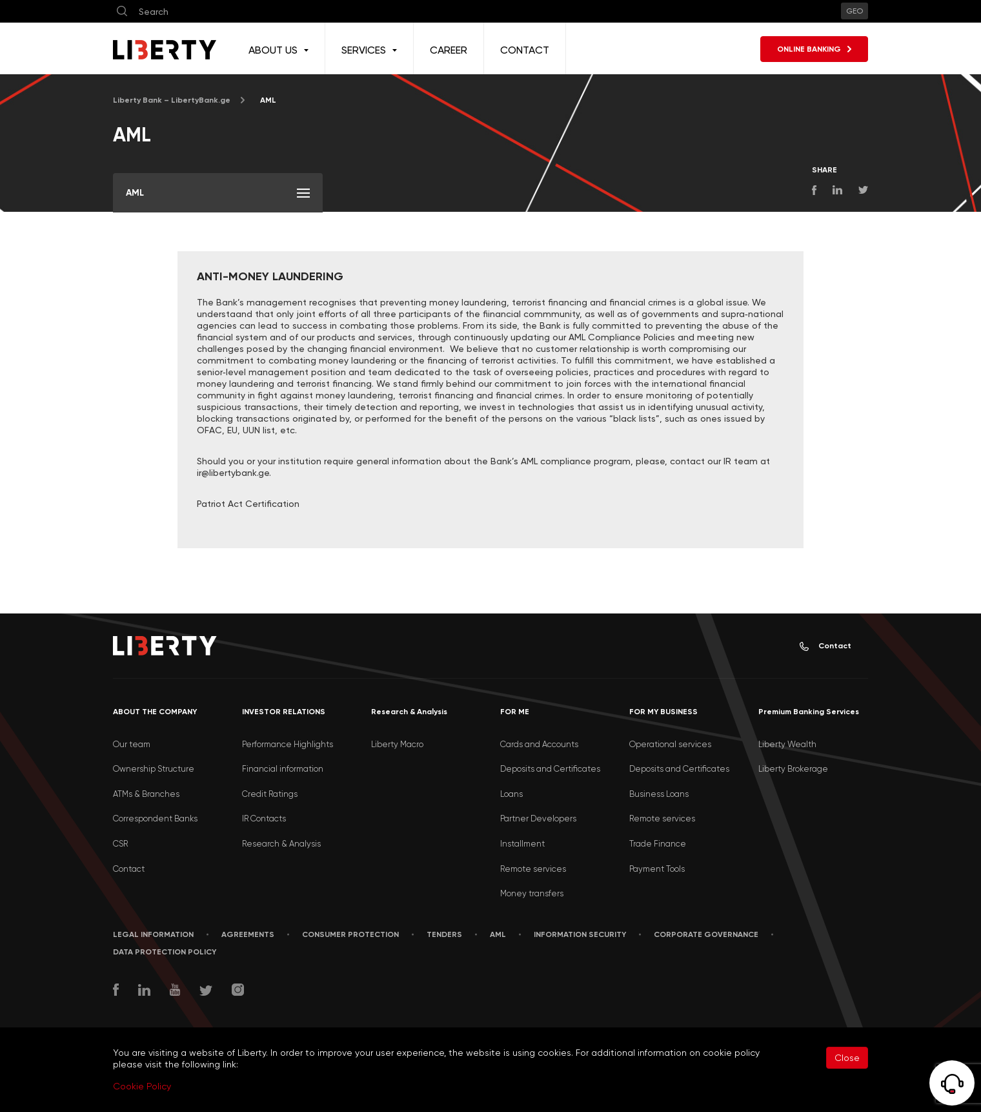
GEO (854, 10)
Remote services (533, 869)
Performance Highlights (287, 744)
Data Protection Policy (164, 951)
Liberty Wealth (787, 744)
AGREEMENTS (247, 934)
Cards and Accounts (539, 744)
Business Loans (659, 794)
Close (847, 1058)
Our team (131, 744)
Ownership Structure (153, 769)
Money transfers (531, 893)
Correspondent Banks (155, 818)
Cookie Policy (142, 1086)
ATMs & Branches (146, 794)
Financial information (282, 769)
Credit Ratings (270, 794)
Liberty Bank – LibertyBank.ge (171, 100)
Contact (825, 646)
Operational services (670, 744)
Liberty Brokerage (793, 769)
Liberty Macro (397, 744)
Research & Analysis (281, 844)
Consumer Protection (350, 934)
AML (498, 934)
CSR (120, 844)
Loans (511, 794)
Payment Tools (657, 869)
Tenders (444, 934)
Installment (522, 844)
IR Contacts (264, 818)
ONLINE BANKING (814, 49)
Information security (580, 934)
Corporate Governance (706, 934)
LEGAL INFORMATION (153, 934)
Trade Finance (657, 844)
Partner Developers (538, 818)
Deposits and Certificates (550, 769)
